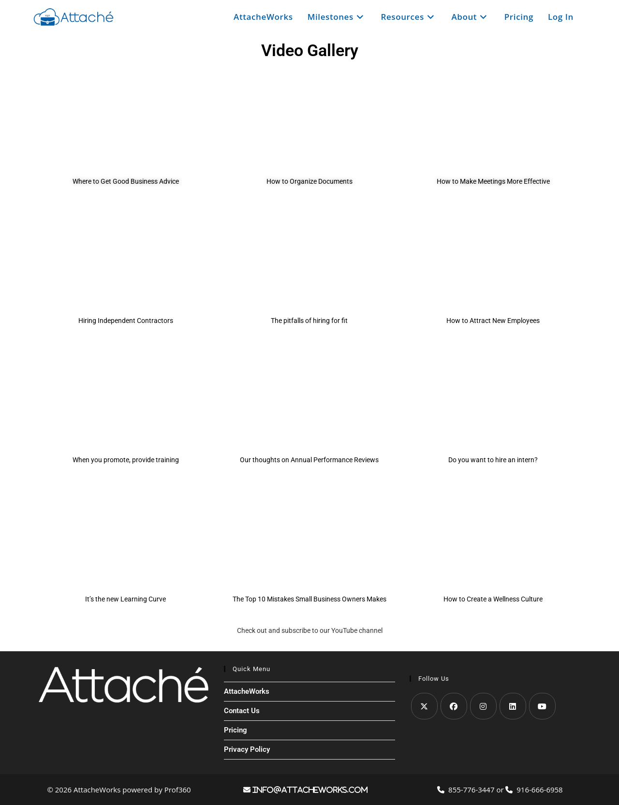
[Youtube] (542, 706)
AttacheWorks (246, 691)
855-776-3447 (466, 789)
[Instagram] (483, 706)
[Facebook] (454, 706)
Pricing (235, 730)
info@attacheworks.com (309, 789)
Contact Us (242, 710)
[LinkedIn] (513, 706)
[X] (424, 706)
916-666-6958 (533, 789)
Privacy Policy (247, 749)
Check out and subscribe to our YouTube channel (310, 630)
